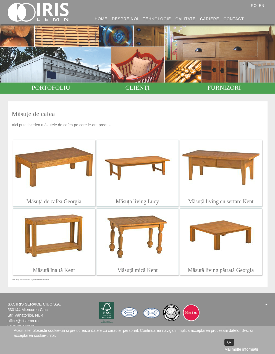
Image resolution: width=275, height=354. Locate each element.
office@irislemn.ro (23, 321)
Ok (229, 342)
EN (261, 5)
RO (254, 5)
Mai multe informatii (241, 349)
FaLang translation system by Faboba (30, 279)
